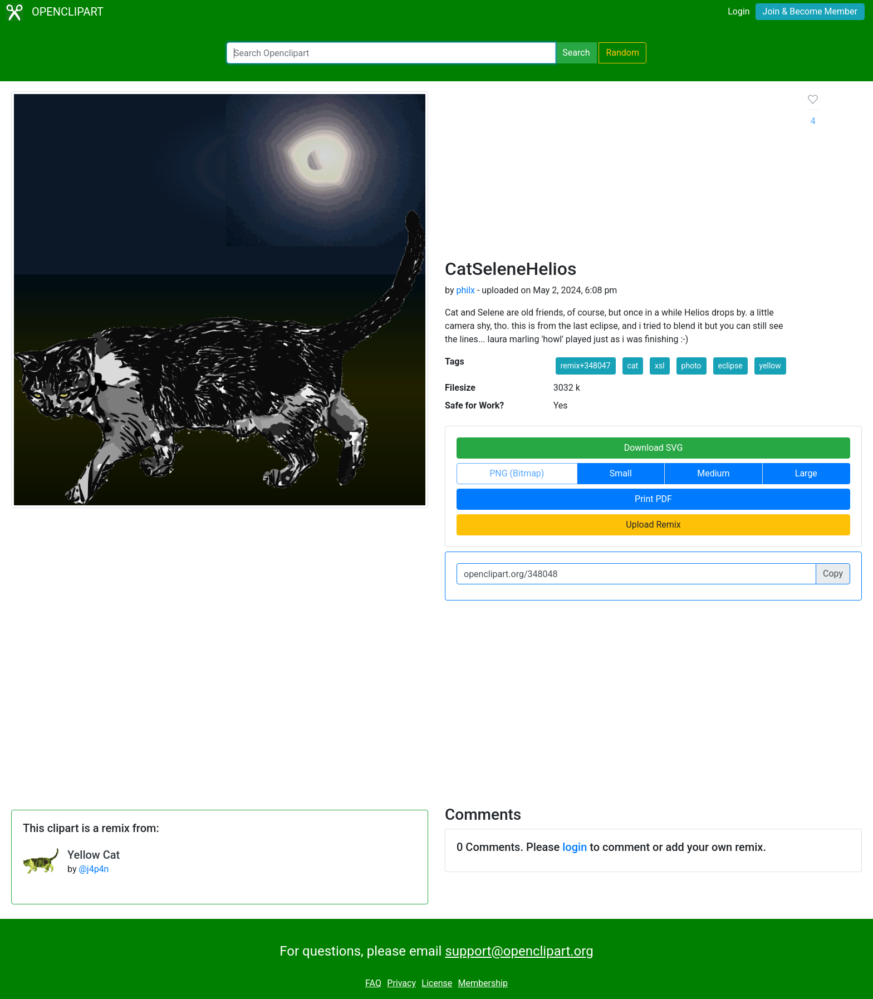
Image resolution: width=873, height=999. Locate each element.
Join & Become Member (810, 11)
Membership (483, 983)
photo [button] (691, 365)
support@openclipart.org (519, 951)
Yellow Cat (93, 855)
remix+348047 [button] (586, 365)
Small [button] (621, 473)
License (436, 983)
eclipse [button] (730, 365)
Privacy (401, 983)
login (574, 847)
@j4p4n (94, 869)
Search (576, 52)
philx (465, 290)
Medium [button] (713, 473)
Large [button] (806, 473)
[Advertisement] (617, 175)
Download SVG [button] (653, 447)
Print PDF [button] (653, 499)
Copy (833, 573)
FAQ (373, 983)
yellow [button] (770, 365)
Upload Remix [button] (653, 524)
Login (738, 11)
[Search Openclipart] (391, 52)
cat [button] (633, 365)
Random (622, 52)
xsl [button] (660, 365)
